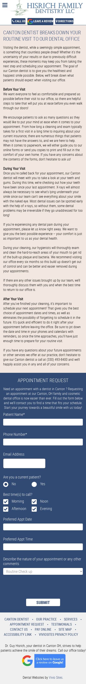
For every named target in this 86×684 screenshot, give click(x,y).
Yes (42, 483)
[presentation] (35, 589)
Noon (44, 501)
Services (70, 619)
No (14, 483)
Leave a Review (43, 21)
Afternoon (19, 508)
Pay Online (43, 629)
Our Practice (46, 619)
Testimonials (61, 624)
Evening (46, 508)
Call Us (20, 21)
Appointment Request (27, 624)
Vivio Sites (55, 677)
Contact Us (19, 629)
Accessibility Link (18, 634)
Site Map (65, 629)
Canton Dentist (16, 619)
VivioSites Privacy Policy (58, 634)
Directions (65, 21)
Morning (18, 501)
